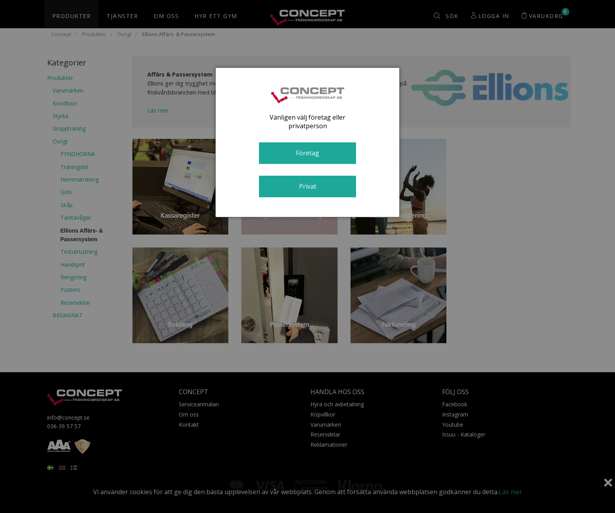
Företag (307, 153)
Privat (307, 186)
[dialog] (307, 142)
